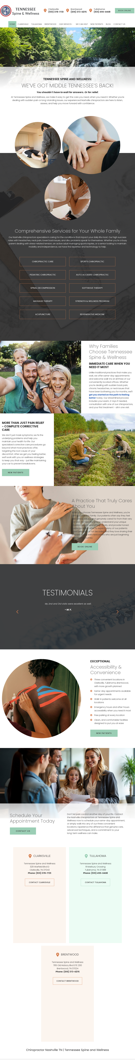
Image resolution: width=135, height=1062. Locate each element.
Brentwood (76, 10)
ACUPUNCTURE (42, 314)
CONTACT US (23, 831)
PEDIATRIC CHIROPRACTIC (43, 275)
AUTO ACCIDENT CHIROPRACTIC (92, 275)
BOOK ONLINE (124, 10)
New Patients (96, 24)
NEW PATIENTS (15, 472)
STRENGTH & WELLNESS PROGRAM (92, 301)
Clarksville (54, 10)
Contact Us (119, 24)
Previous (18, 612)
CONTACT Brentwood (67, 981)
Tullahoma (99, 10)
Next (117, 612)
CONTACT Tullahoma (95, 882)
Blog (108, 24)
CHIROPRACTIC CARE (42, 262)
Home (12, 24)
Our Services (65, 24)
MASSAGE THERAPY (42, 301)
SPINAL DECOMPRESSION (42, 288)
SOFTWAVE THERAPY (92, 288)
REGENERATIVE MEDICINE (92, 314)
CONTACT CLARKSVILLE (39, 882)
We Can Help (82, 24)
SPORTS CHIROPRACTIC (92, 262)
